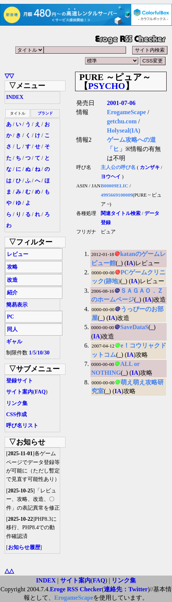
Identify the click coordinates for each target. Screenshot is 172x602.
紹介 (12, 292)
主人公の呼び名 (118, 167)
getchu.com (122, 121)
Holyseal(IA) (123, 130)
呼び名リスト (22, 425)
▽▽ (9, 75)
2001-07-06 (121, 103)
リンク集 (17, 403)
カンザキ (150, 167)
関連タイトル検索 (121, 213)
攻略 (12, 267)
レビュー (17, 254)
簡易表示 (17, 305)
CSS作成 (16, 414)
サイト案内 (19, 392)
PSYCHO (106, 86)
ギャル (14, 341)
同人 (12, 329)
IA (129, 263)
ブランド (45, 113)
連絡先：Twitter (125, 589)
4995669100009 (117, 195)
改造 (12, 280)
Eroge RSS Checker (76, 589)
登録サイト (19, 381)
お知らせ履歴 (24, 547)
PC (10, 317)
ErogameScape (126, 112)
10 (40, 353)
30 (46, 353)
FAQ (40, 392)
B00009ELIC (114, 186)
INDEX (14, 97)
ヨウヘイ (111, 176)
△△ (9, 571)
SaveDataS (134, 327)
